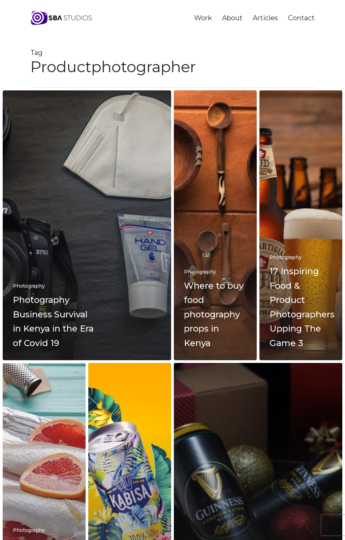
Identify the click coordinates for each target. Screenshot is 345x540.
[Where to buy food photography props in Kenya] (215, 225)
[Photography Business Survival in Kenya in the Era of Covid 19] (87, 225)
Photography (29, 286)
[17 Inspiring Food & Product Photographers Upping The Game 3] (300, 225)
